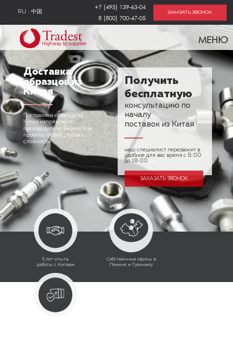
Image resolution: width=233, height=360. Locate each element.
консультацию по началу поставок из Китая (159, 103)
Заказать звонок (164, 178)
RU (22, 12)
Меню (207, 37)
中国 (36, 12)
